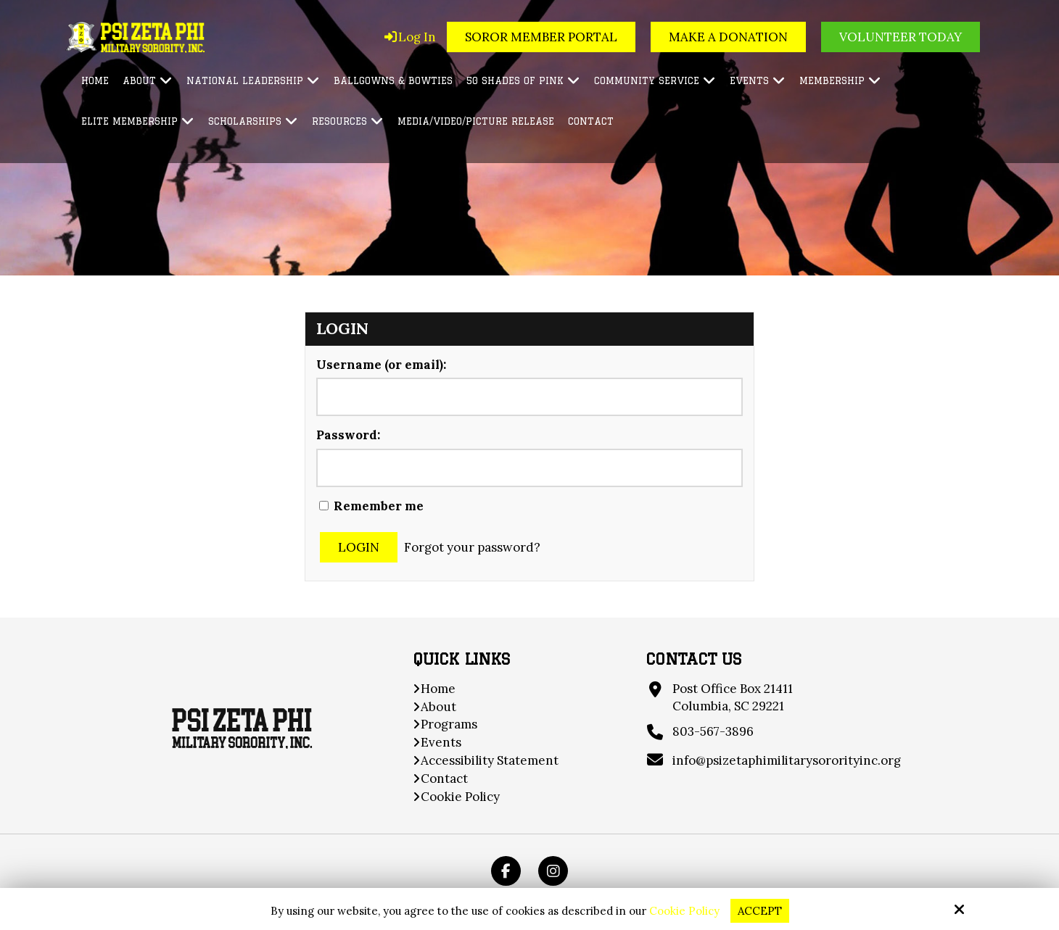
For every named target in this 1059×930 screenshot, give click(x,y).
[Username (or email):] (529, 397)
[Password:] (529, 468)
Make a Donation (728, 37)
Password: (348, 435)
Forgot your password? (472, 547)
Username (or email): (381, 365)
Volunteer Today (900, 37)
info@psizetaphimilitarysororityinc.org (786, 760)
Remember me (371, 506)
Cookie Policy (684, 911)
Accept (760, 911)
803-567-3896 (713, 731)
